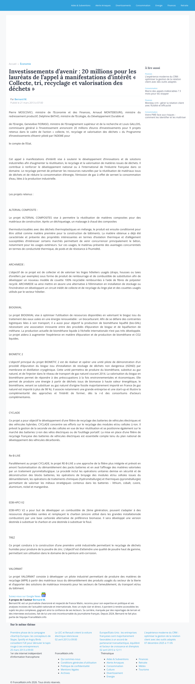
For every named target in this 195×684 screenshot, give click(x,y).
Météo (142, 666)
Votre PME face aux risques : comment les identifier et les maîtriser (165, 116)
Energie (159, 5)
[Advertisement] (97, 40)
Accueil (12, 63)
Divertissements (123, 5)
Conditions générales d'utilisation (79, 662)
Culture (111, 669)
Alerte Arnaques (103, 5)
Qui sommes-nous (70, 659)
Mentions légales (70, 669)
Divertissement (115, 673)
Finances (172, 5)
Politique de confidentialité (75, 666)
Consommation (143, 5)
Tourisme (144, 669)
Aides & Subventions (80, 5)
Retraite (184, 5)
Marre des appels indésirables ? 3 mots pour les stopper (163, 92)
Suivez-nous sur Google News (27, 596)
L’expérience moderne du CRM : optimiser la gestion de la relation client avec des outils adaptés (163, 79)
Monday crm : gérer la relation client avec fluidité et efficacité (164, 104)
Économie (25, 63)
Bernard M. (21, 99)
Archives (65, 673)
